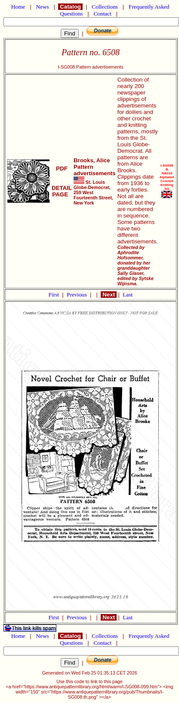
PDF (61, 168)
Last (128, 294)
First (55, 294)
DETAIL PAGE (62, 188)
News (42, 6)
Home (18, 6)
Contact (102, 13)
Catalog (70, 6)
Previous (77, 294)
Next (108, 294)
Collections (104, 6)
